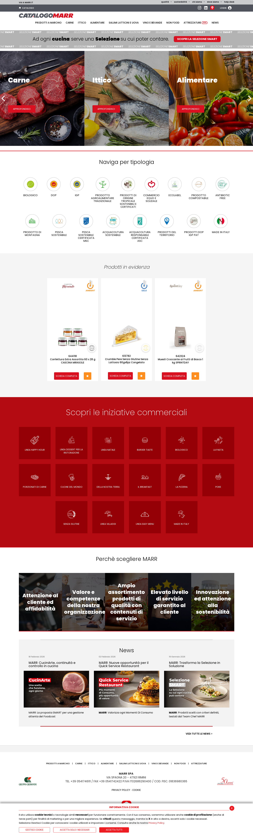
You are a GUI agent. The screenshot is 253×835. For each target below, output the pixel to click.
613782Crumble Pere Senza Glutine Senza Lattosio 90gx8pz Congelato (126, 359)
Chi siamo (197, 1)
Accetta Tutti (114, 830)
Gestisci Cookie (34, 830)
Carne (70, 22)
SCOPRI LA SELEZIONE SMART (197, 39)
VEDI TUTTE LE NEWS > (199, 733)
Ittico (82, 22)
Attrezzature (195, 22)
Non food (172, 22)
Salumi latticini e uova (124, 22)
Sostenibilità (180, 1)
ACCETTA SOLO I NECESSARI (74, 830)
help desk (229, 1)
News (215, 22)
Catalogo (26, 8)
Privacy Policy (156, 823)
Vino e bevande (152, 22)
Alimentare (97, 22)
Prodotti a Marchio (48, 22)
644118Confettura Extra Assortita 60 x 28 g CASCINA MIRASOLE (72, 359)
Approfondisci (21, 109)
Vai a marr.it (26, 2)
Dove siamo (213, 1)
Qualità (165, 1)
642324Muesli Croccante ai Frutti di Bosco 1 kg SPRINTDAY (180, 359)
